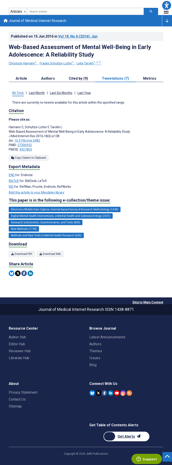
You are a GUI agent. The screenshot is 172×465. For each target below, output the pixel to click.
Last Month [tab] (37, 93)
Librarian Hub (19, 358)
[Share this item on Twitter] (18, 273)
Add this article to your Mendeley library (36, 192)
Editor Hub (17, 344)
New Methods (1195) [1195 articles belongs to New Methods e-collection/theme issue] (24, 228)
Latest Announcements (107, 337)
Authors (95, 344)
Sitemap (15, 406)
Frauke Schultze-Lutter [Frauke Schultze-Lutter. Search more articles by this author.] (57, 63)
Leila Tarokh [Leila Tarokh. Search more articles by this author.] (89, 63)
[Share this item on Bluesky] (11, 273)
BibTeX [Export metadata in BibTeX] (14, 181)
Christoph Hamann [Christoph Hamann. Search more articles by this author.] (23, 63)
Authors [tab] (48, 78)
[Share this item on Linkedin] (30, 273)
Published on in (54, 36)
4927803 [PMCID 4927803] (25, 149)
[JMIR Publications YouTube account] (117, 393)
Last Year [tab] (84, 93)
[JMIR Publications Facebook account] (104, 393)
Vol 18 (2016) (77, 36)
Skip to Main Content (147, 302)
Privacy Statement (23, 392)
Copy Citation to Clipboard (28, 157)
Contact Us (17, 399)
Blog (93, 365)
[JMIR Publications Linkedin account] (111, 393)
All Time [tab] (18, 93)
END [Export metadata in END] (12, 175)
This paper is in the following (59, 200)
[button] (167, 5)
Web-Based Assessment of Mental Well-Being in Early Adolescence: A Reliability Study (80, 51)
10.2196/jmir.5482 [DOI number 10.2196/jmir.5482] (27, 140)
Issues (94, 358)
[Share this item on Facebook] (24, 273)
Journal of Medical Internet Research (35, 21)
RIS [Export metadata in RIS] (11, 186)
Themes (95, 351)
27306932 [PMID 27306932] (24, 145)
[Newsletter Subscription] (126, 436)
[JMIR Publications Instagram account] (123, 393)
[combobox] (85, 11)
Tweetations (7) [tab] (115, 78)
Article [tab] (21, 78)
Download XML (50, 254)
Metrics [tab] (149, 78)
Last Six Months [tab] (61, 93)
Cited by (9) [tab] (78, 78)
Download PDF (21, 254)
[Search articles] (151, 11)
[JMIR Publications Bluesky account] (92, 393)
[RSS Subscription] (129, 393)
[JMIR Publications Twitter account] (98, 393)
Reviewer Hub (20, 351)
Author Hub (17, 337)
